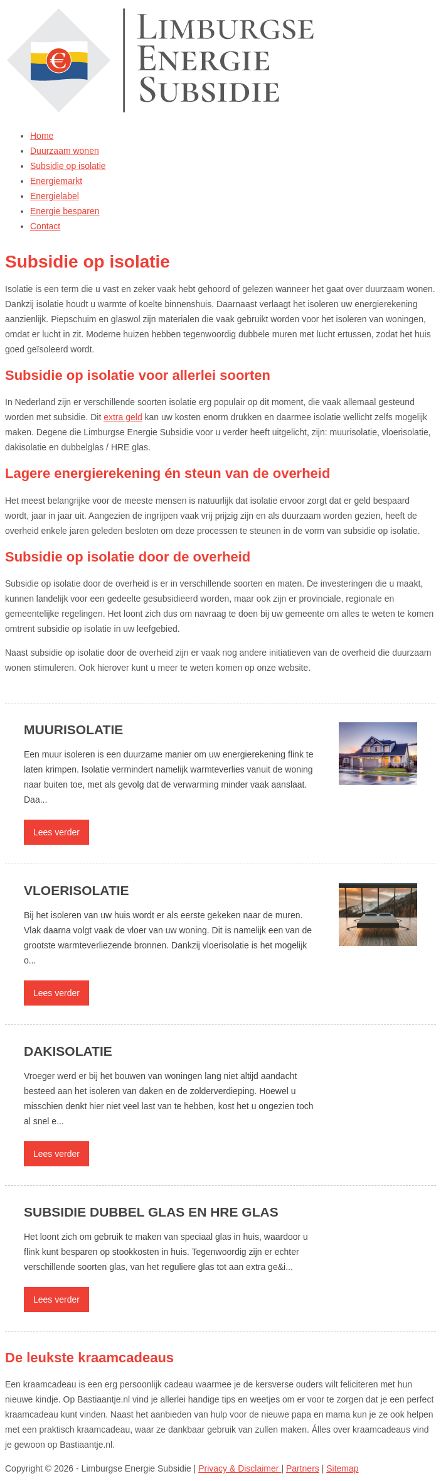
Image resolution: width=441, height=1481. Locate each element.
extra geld (123, 417)
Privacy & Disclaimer (239, 1468)
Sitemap (342, 1468)
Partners (302, 1468)
